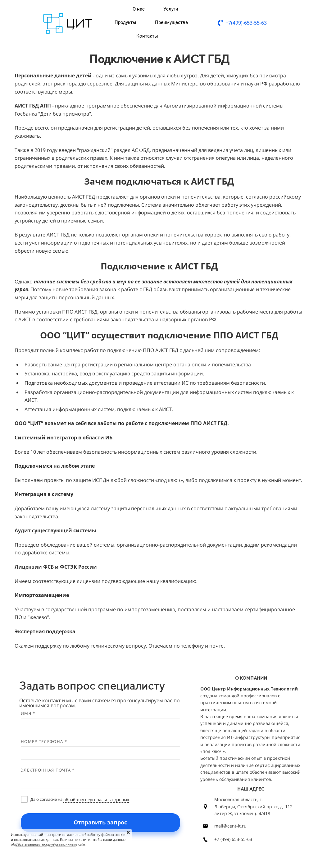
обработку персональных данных (96, 799)
